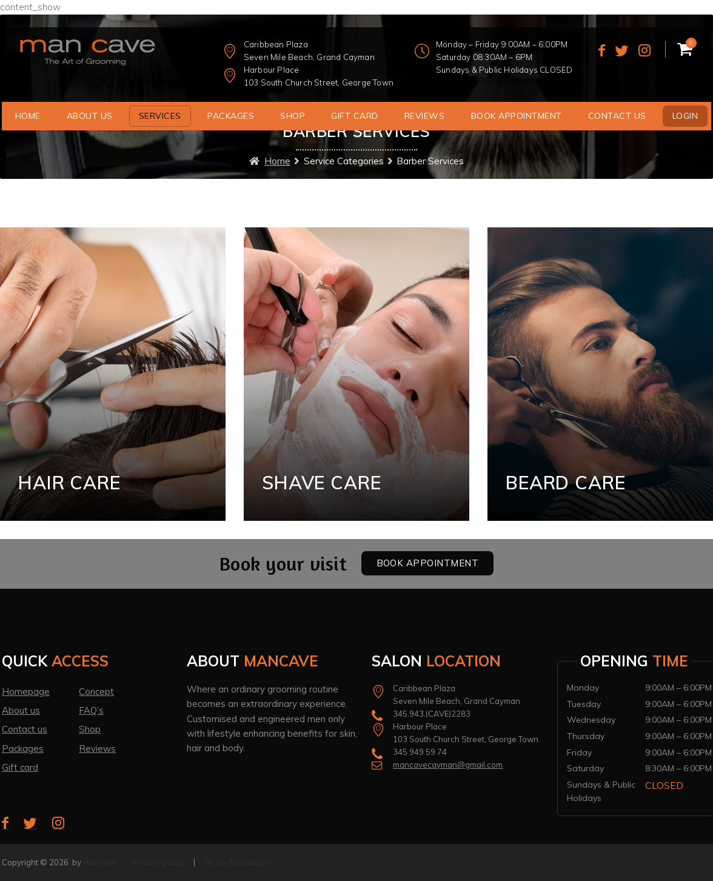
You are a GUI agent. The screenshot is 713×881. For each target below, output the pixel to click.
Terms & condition (237, 862)
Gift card (20, 767)
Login (685, 115)
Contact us (617, 115)
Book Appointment (516, 115)
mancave (100, 862)
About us (90, 115)
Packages (230, 115)
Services (160, 115)
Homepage (26, 691)
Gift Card (354, 115)
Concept (96, 691)
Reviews (424, 115)
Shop (292, 115)
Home (28, 115)
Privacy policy (158, 862)
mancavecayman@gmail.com (448, 764)
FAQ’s (91, 710)
